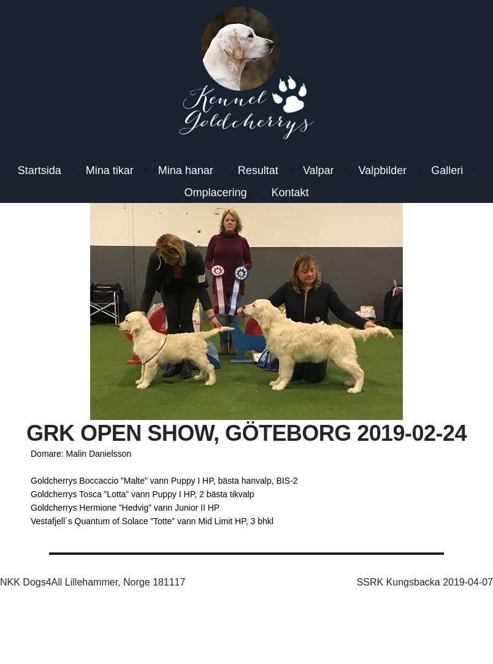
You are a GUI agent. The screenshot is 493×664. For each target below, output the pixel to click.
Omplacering (215, 192)
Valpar (318, 170)
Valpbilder (383, 170)
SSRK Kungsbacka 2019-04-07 (425, 582)
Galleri (447, 170)
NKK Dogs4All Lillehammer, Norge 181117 (92, 582)
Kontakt (290, 192)
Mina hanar (185, 170)
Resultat (258, 170)
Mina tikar (110, 170)
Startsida (39, 170)
